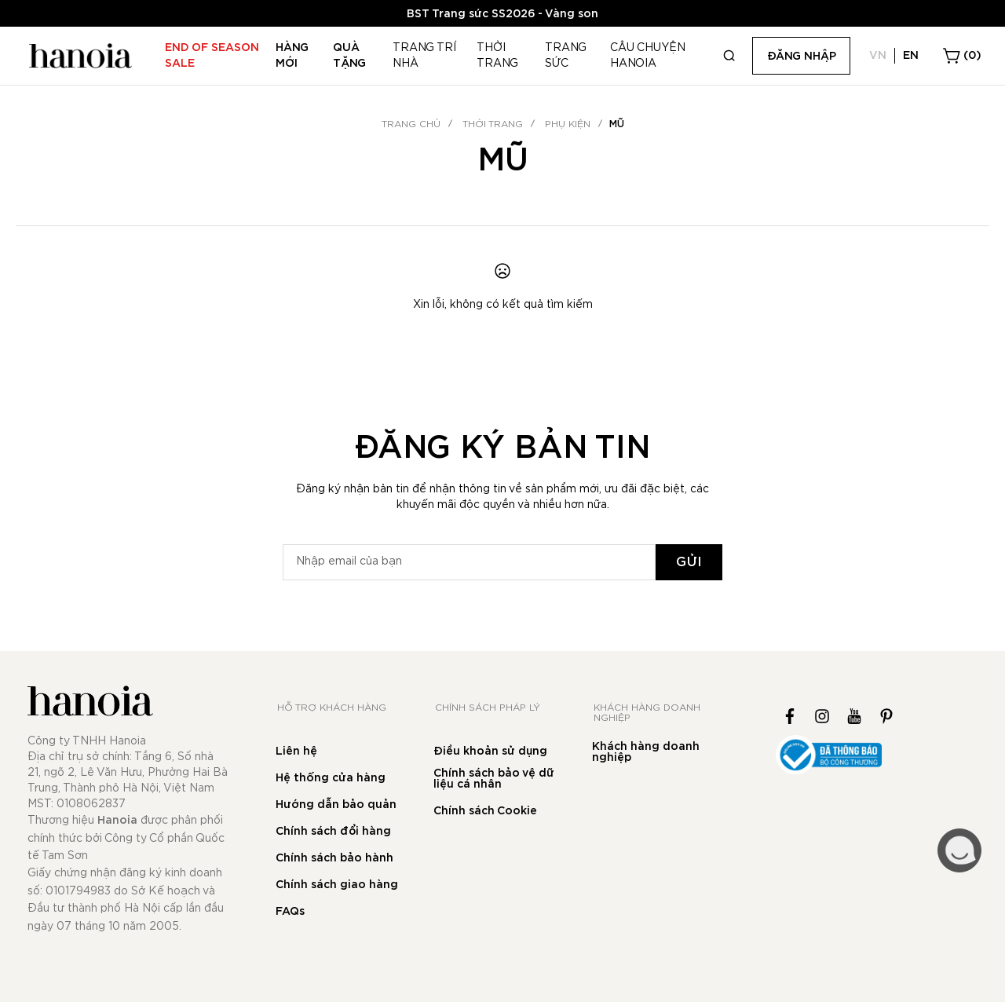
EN (911, 55)
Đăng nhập (801, 56)
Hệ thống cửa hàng (331, 778)
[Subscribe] (689, 562)
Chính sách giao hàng (337, 884)
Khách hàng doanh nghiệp (646, 752)
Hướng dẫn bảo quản (336, 804)
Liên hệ (296, 751)
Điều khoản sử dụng (490, 751)
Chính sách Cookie (485, 811)
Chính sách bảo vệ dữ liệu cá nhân (493, 779)
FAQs (290, 911)
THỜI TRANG (492, 124)
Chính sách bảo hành (334, 858)
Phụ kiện (567, 124)
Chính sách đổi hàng (333, 831)
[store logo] (78, 55)
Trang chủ (411, 124)
